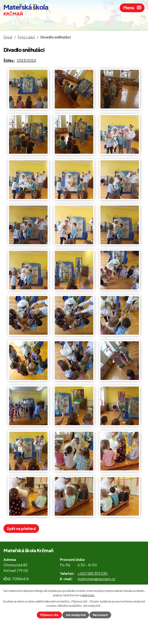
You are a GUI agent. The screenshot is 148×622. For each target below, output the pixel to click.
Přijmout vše (49, 615)
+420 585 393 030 (93, 573)
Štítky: (9, 60)
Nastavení (100, 615)
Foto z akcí (26, 37)
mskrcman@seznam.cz (96, 579)
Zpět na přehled (21, 528)
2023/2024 (26, 60)
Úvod (7, 37)
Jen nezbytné (76, 615)
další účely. (88, 595)
